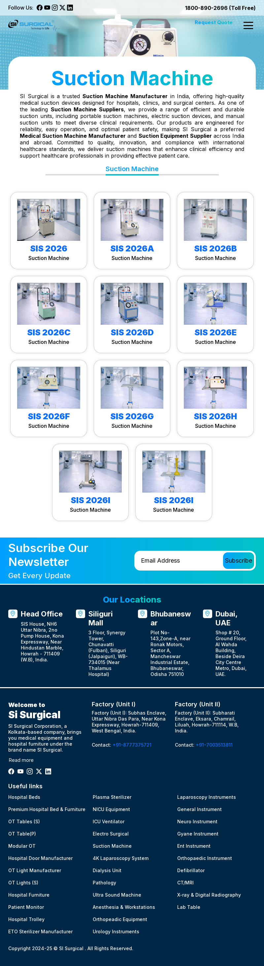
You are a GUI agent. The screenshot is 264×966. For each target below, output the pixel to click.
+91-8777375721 (132, 745)
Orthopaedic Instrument (204, 858)
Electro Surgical (111, 833)
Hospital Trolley (26, 919)
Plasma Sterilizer (112, 797)
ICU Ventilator (108, 821)
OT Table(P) (22, 833)
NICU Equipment (111, 809)
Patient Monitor (26, 907)
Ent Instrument (194, 846)
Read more (21, 760)
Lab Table (188, 907)
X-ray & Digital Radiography (209, 895)
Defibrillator (191, 870)
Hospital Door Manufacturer (40, 858)
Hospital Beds (24, 797)
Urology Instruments (116, 931)
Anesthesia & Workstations (124, 907)
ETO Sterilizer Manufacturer (40, 931)
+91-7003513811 (214, 745)
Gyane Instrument (197, 833)
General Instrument (199, 809)
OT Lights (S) (23, 882)
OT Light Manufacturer (34, 870)
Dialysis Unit (107, 870)
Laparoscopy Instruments (206, 797)
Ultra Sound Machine (117, 895)
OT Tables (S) (24, 821)
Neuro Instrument (197, 821)
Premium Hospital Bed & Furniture (46, 809)
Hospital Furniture (29, 895)
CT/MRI (185, 882)
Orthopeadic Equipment (120, 919)
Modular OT (22, 846)
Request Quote (214, 22)
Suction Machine (112, 846)
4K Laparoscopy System (120, 858)
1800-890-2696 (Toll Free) (220, 8)
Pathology (104, 882)
